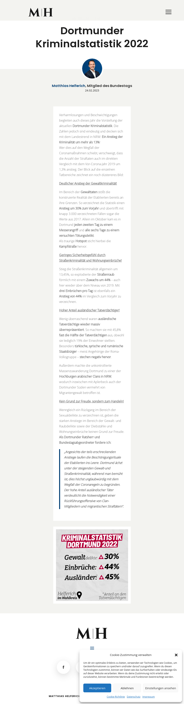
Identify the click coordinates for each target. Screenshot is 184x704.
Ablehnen (127, 688)
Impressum (148, 696)
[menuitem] (41, 12)
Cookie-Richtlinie (116, 696)
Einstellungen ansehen (160, 688)
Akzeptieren (97, 688)
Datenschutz (133, 696)
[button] (176, 655)
